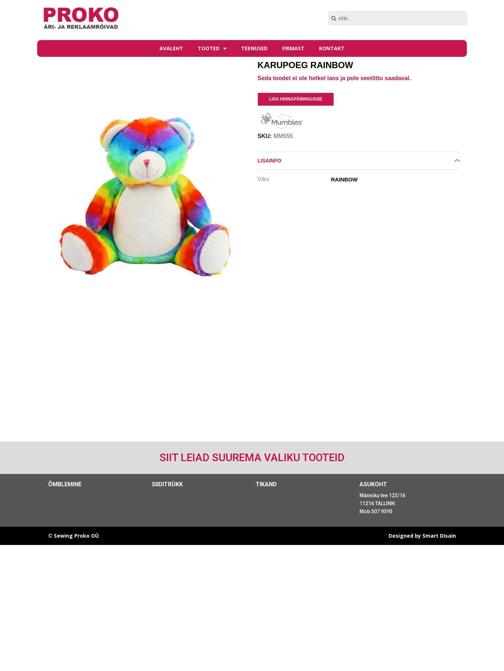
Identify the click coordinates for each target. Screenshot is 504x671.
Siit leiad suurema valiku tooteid (252, 457)
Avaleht (171, 48)
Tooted (212, 48)
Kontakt (331, 48)
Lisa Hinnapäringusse (295, 99)
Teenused (254, 48)
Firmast (293, 48)
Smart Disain (439, 535)
